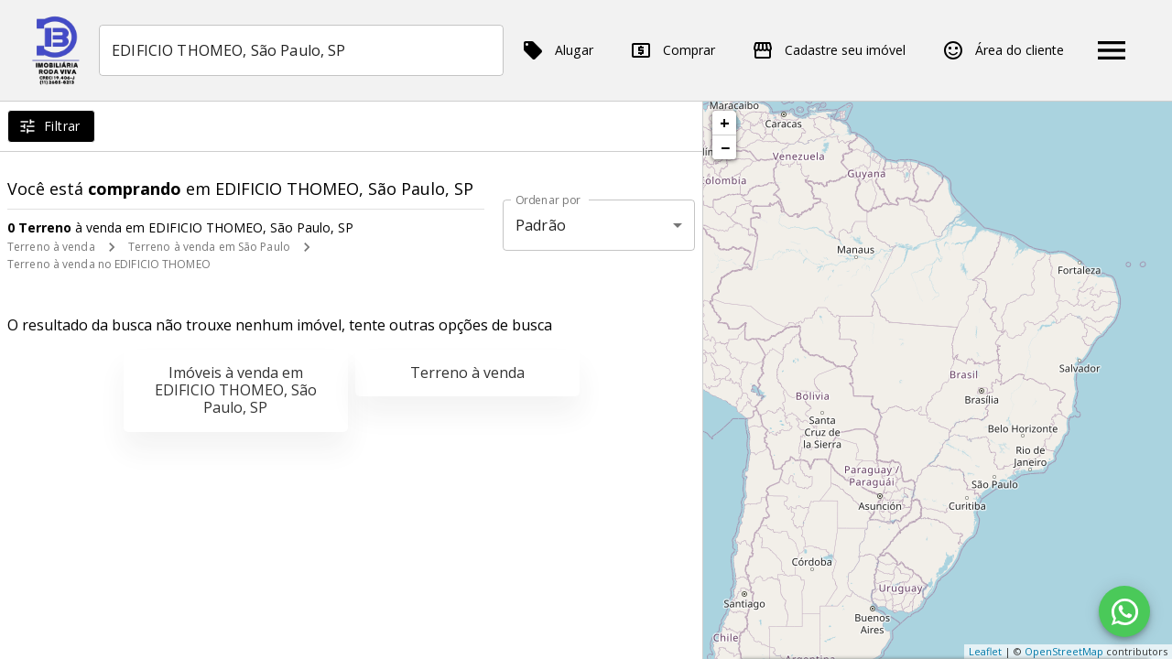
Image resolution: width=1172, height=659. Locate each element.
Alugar (557, 50)
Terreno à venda (51, 246)
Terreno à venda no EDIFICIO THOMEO (109, 264)
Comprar (672, 50)
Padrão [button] (540, 225)
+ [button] (725, 123)
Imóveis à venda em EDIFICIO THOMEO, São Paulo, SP (236, 389)
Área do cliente (1003, 50)
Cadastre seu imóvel (829, 50)
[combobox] (301, 50)
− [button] (725, 147)
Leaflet (985, 651)
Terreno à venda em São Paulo (209, 246)
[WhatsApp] (1124, 611)
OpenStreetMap (1064, 651)
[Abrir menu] (1111, 50)
